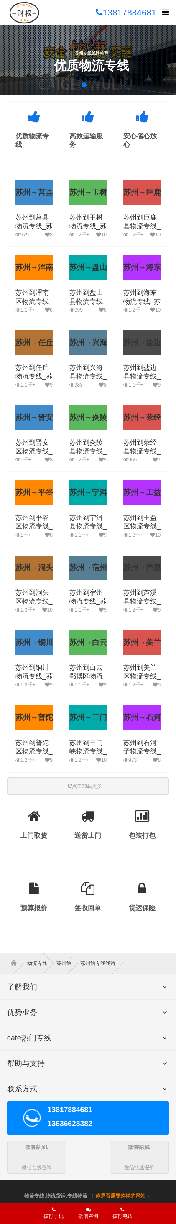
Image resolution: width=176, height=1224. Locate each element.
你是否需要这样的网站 (120, 1196)
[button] (84, 84)
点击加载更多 (85, 786)
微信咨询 (85, 1215)
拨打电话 (122, 1213)
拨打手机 (53, 1213)
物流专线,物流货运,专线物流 (55, 1196)
